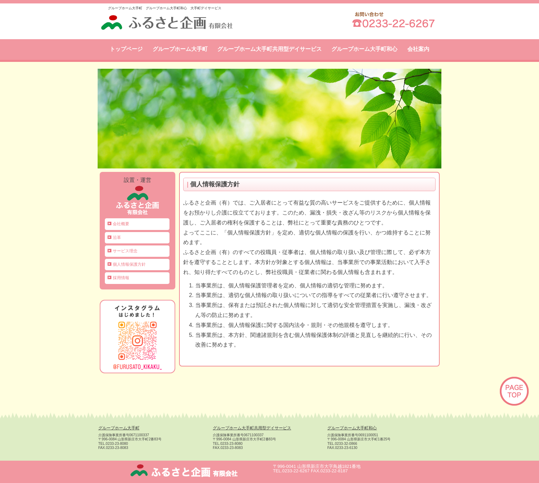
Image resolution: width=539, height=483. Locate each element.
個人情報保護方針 (129, 264)
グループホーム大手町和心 (364, 49)
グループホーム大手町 (180, 49)
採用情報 (121, 277)
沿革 (117, 237)
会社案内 (418, 49)
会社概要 (121, 223)
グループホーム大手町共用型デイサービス (269, 49)
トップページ (126, 49)
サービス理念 (125, 251)
